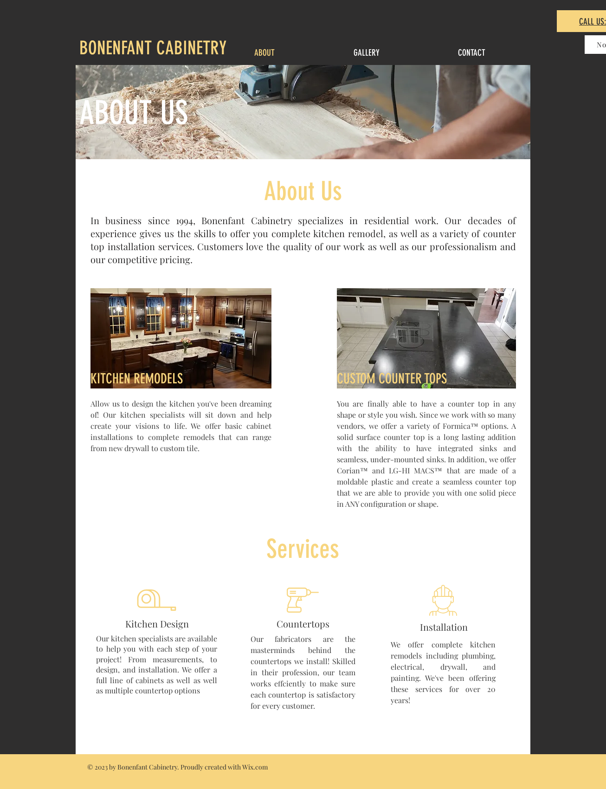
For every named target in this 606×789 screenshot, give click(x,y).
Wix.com (255, 767)
